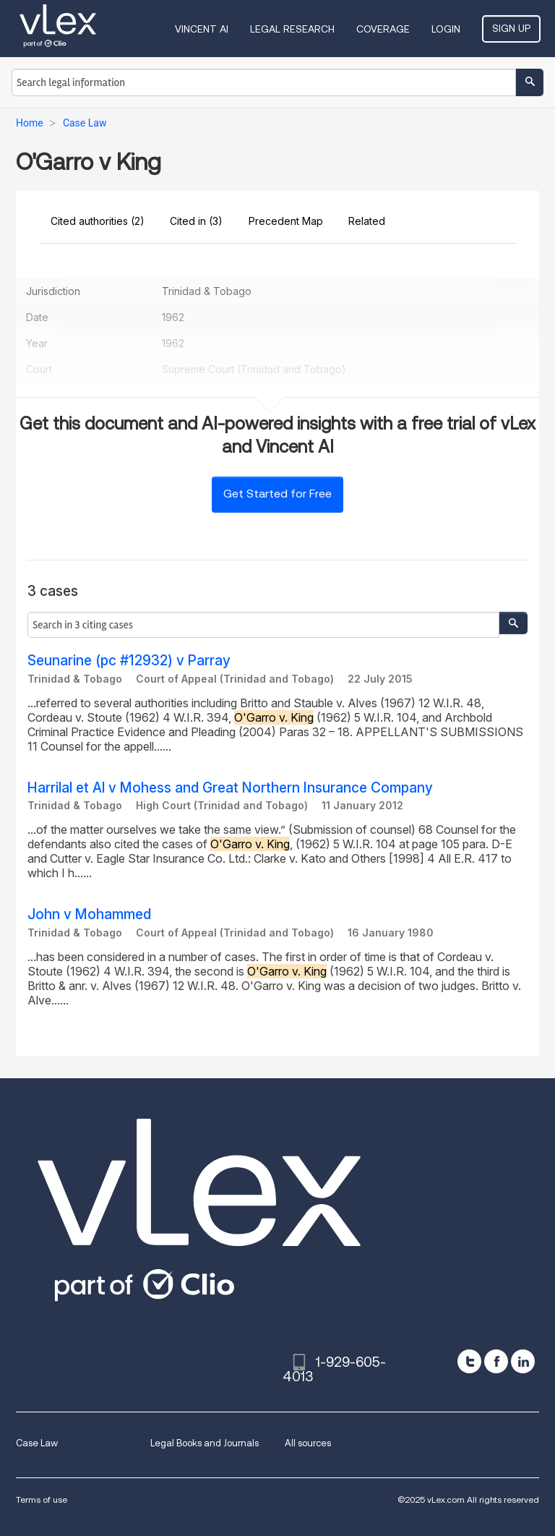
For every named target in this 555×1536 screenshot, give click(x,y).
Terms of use (41, 1499)
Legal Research (292, 29)
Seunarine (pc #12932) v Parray (129, 660)
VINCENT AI (201, 29)
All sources (308, 1443)
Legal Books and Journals (204, 1443)
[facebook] (496, 1361)
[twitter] (469, 1361)
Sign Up (511, 28)
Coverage (383, 29)
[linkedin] (523, 1361)
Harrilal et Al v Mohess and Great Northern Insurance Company (230, 788)
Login (445, 29)
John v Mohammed (89, 914)
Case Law (37, 1443)
